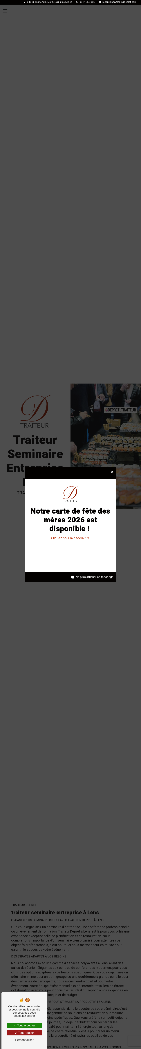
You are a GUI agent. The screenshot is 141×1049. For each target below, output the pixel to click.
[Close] (112, 472)
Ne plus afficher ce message (94, 577)
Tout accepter (24, 1025)
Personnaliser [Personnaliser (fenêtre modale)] (24, 1039)
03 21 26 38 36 (87, 2)
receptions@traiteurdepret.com (119, 2)
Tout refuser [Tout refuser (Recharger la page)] (24, 1032)
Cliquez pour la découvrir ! (70, 538)
